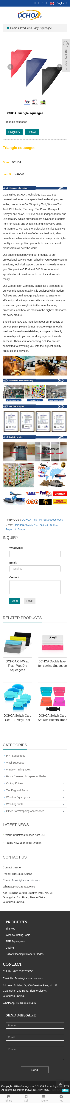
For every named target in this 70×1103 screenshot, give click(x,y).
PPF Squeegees (15, 755)
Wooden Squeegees (18, 797)
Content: (14, 577)
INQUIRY (14, 132)
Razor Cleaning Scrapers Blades (24, 954)
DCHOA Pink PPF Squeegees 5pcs (42, 519)
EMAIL (32, 132)
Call (26, 1098)
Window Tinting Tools (18, 769)
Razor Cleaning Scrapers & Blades (26, 776)
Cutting (10, 947)
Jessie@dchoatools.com (26, 880)
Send (15, 600)
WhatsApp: (16, 547)
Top (61, 1098)
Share (9, 1098)
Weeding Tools (14, 804)
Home (13, 28)
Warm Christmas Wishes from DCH (25, 834)
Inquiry (44, 1098)
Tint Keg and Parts (17, 790)
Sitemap (57, 1089)
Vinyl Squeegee (42, 28)
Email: (13, 562)
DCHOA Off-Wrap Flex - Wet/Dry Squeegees (17, 666)
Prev (10, 67)
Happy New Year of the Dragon (23, 842)
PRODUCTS (16, 922)
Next (60, 67)
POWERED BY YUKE (38, 1089)
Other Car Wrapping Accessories (25, 811)
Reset (29, 600)
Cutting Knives (14, 783)
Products (25, 28)
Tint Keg (10, 928)
